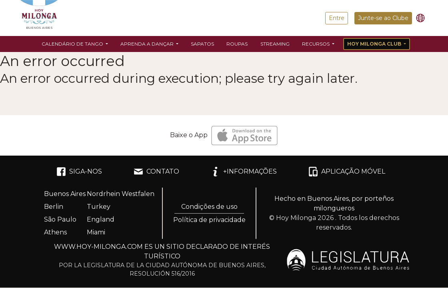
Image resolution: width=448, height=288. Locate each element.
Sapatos (202, 44)
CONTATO (156, 171)
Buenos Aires (65, 194)
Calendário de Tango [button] (73, 44)
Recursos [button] (316, 44)
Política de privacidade (209, 220)
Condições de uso (209, 206)
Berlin (53, 206)
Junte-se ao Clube (383, 18)
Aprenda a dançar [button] (147, 44)
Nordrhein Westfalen (120, 194)
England (100, 219)
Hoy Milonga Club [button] (374, 44)
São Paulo (60, 219)
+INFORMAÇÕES (243, 171)
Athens (55, 232)
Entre (336, 18)
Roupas (237, 44)
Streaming (275, 44)
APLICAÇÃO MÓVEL (346, 171)
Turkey (98, 206)
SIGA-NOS (79, 171)
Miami (96, 232)
